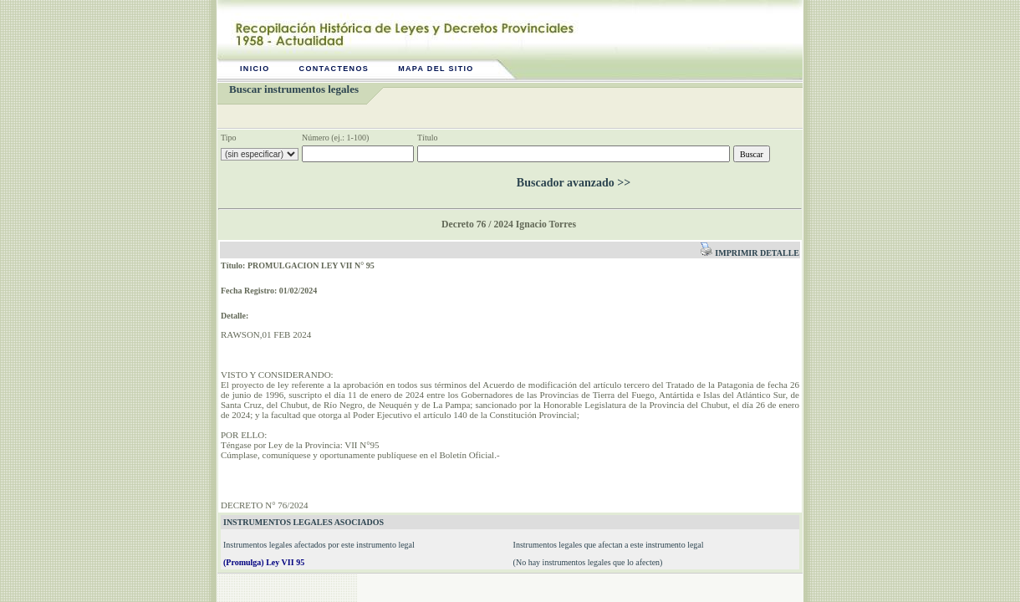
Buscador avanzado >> (573, 182)
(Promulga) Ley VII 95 (263, 562)
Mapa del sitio (436, 68)
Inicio (255, 68)
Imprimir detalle (749, 253)
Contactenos (334, 68)
